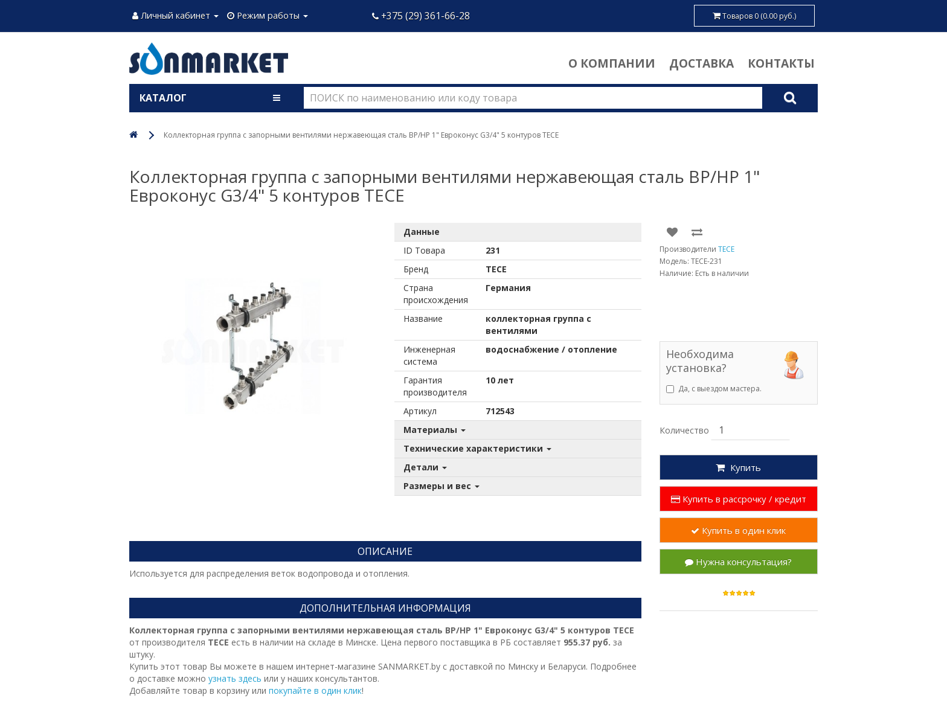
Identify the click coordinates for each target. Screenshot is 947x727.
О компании (611, 63)
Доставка (701, 63)
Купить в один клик (738, 530)
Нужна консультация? (738, 562)
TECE (726, 249)
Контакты (781, 63)
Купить (738, 467)
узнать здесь (235, 678)
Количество (684, 430)
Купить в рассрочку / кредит (738, 499)
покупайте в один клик (315, 690)
